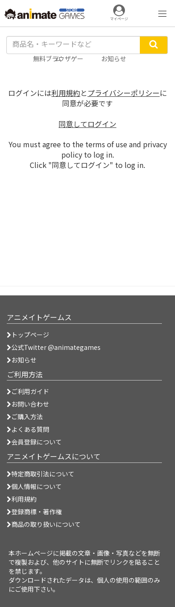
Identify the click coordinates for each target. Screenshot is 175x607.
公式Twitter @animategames (56, 347)
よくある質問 (28, 429)
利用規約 (65, 92)
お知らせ (22, 359)
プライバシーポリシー (124, 92)
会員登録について (34, 441)
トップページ (28, 334)
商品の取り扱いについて (44, 524)
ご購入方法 (25, 416)
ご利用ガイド (28, 391)
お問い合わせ (28, 403)
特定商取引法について (40, 473)
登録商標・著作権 (34, 511)
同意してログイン (87, 123)
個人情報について (34, 486)
